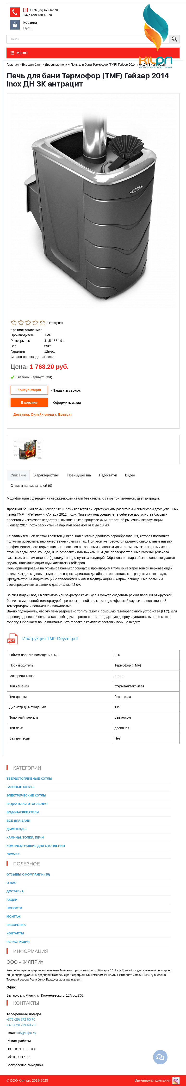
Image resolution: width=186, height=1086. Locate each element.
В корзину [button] (29, 402)
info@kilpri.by (26, 1033)
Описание (18, 475)
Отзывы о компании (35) (28, 874)
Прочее (12, 854)
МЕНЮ (19, 52)
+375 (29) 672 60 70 (43, 10)
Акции (12, 899)
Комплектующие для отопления (35, 846)
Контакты (15, 933)
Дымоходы (16, 829)
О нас (11, 883)
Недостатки (108, 475)
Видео (130, 475)
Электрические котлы (26, 795)
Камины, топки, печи (25, 837)
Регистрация (18, 942)
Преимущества (79, 475)
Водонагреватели (22, 812)
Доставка (21, 414)
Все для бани (18, 820)
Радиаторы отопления (27, 804)
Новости (14, 908)
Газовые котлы (20, 787)
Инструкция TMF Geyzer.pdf (50, 638)
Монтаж (13, 916)
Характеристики (46, 475)
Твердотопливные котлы (29, 778)
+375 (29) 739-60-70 (37, 15)
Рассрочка (16, 925)
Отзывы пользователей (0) (31, 485)
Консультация (29, 390)
